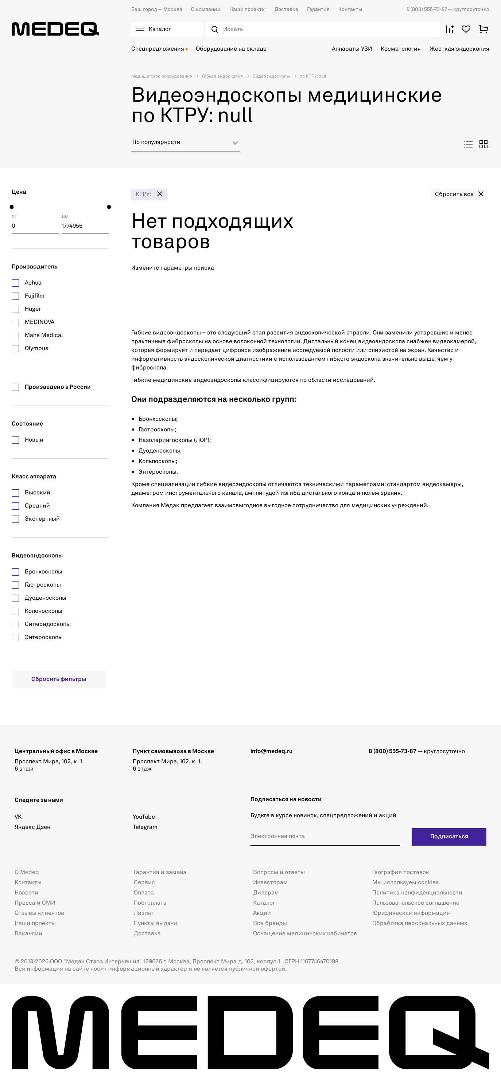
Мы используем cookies (405, 883)
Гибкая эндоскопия (222, 76)
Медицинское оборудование (161, 76)
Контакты (350, 9)
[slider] (12, 207)
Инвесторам (270, 883)
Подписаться (449, 837)
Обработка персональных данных (419, 924)
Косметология (401, 49)
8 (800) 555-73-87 (427, 9)
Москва (156, 9)
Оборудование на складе (231, 49)
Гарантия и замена (160, 873)
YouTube (144, 817)
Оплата (144, 893)
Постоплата (150, 903)
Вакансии (28, 934)
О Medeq (27, 873)
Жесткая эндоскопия (459, 49)
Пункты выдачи (156, 924)
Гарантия (318, 9)
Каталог (264, 903)
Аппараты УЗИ (352, 49)
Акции (262, 913)
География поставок (400, 873)
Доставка (286, 9)
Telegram (145, 827)
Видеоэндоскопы (271, 76)
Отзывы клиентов (39, 913)
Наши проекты (247, 9)
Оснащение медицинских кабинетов (305, 934)
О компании (206, 9)
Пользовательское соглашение (415, 903)
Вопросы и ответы (279, 873)
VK (18, 817)
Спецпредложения (157, 49)
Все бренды (270, 924)
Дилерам (266, 893)
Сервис (144, 883)
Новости (26, 893)
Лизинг (144, 913)
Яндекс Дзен (32, 827)
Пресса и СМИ (35, 903)
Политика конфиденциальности (417, 893)
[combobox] (185, 145)
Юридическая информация (411, 913)
